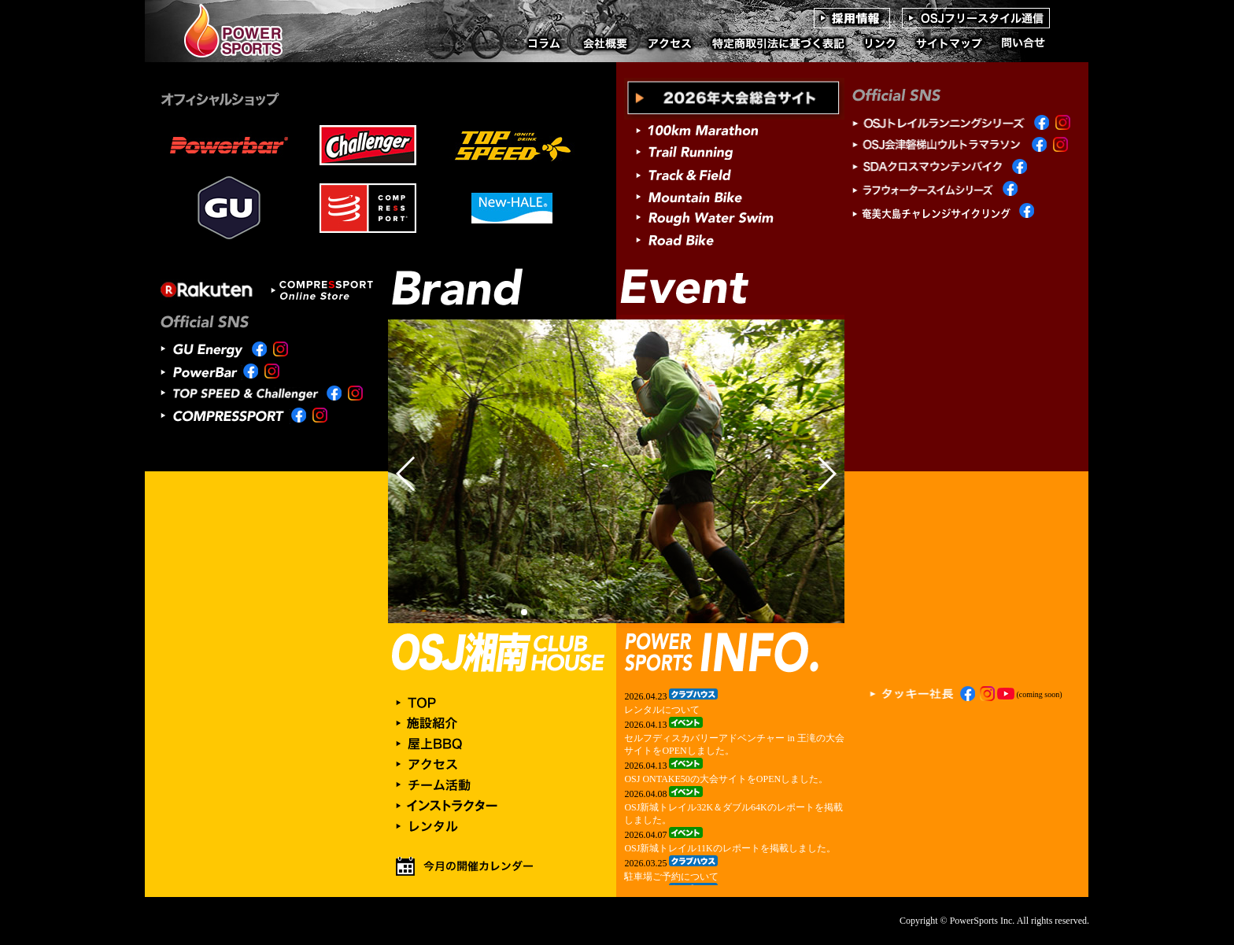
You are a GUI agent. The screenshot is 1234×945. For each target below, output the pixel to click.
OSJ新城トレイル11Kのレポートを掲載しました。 (729, 848)
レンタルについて (662, 709)
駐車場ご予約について (671, 876)
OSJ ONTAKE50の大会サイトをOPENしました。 (726, 778)
